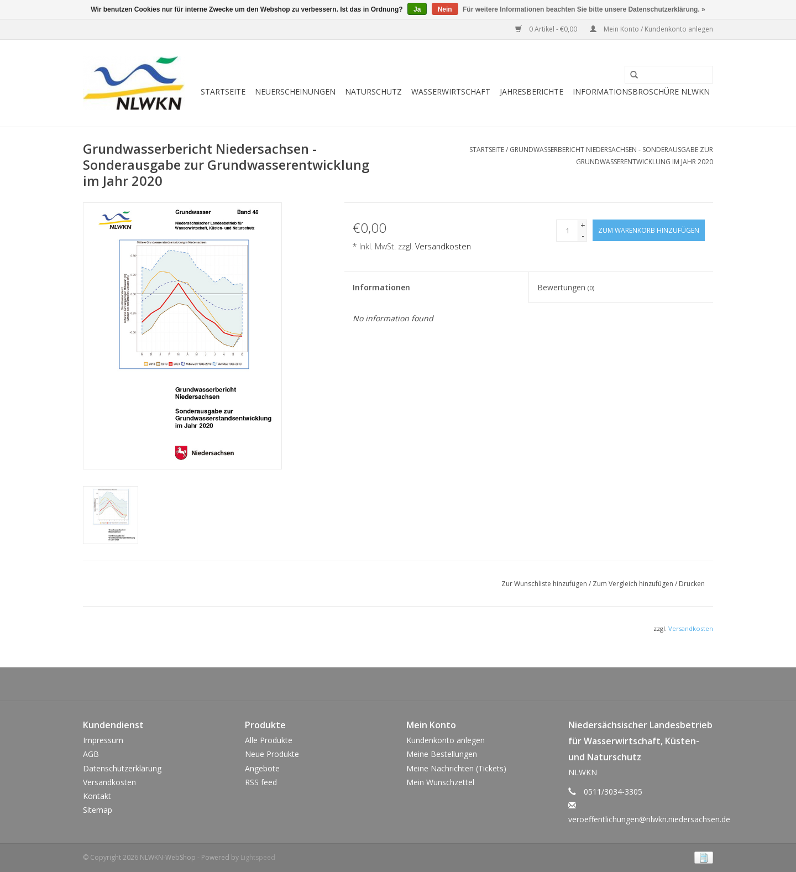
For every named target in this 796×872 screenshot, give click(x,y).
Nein (445, 9)
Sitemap (97, 810)
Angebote (262, 768)
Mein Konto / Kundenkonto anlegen (651, 29)
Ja (417, 9)
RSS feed (261, 782)
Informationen (381, 287)
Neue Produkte (272, 754)
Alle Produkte (268, 740)
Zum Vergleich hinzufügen (634, 583)
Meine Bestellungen (441, 754)
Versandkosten (443, 246)
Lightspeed (257, 857)
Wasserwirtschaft (450, 91)
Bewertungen (565, 287)
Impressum (103, 740)
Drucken (692, 583)
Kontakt (97, 796)
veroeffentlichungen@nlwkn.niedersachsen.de (649, 819)
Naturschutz (373, 91)
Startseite (223, 91)
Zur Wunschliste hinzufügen (545, 583)
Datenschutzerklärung (122, 768)
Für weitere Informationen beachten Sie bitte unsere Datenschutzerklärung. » (584, 9)
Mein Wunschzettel (440, 782)
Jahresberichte (531, 91)
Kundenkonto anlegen (445, 740)
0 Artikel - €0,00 (547, 29)
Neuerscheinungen (295, 91)
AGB (91, 754)
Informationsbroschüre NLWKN (641, 91)
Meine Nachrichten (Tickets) (456, 768)
